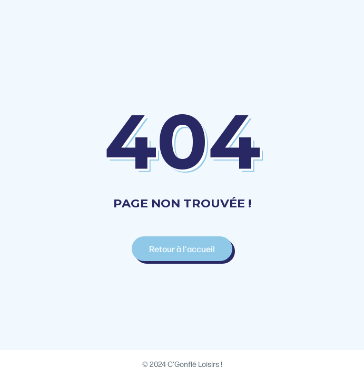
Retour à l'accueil (182, 248)
